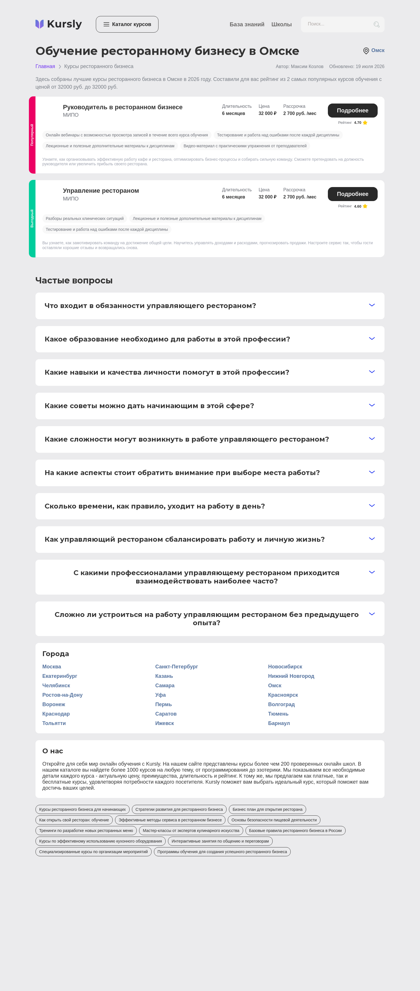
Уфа (160, 695)
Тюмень (278, 714)
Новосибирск (285, 667)
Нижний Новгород (291, 676)
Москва (51, 667)
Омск (374, 50)
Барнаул (279, 723)
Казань (164, 676)
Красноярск (283, 695)
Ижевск (164, 723)
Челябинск (56, 685)
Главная (45, 66)
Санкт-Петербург (176, 667)
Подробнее (353, 110)
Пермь (163, 704)
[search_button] (377, 24)
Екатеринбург (59, 676)
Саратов (166, 714)
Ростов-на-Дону (62, 695)
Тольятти (54, 723)
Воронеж (53, 704)
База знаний (247, 24)
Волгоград (281, 704)
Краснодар (56, 714)
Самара (165, 685)
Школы (282, 24)
